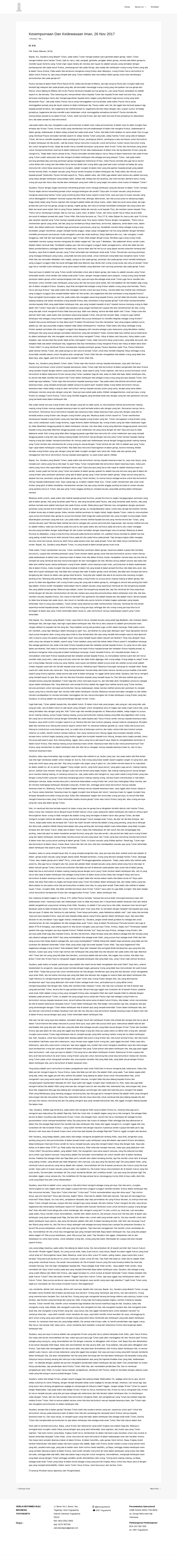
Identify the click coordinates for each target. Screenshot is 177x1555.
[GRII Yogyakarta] (102, 1511)
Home (129, 7)
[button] (146, 7)
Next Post (155, 1489)
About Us (141, 7)
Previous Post (24, 1489)
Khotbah (155, 7)
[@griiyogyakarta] (101, 1507)
